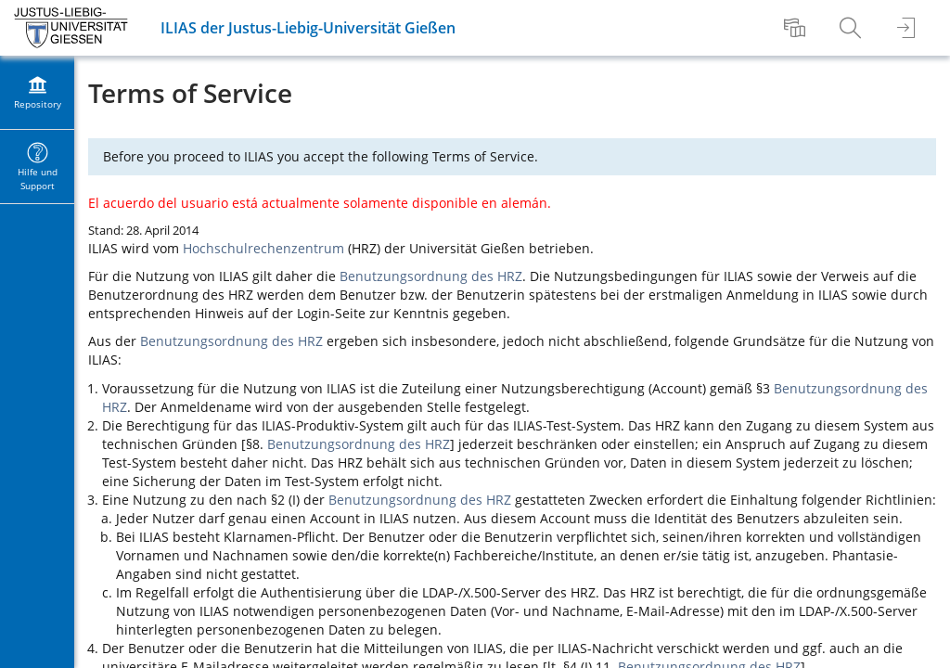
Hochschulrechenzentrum (263, 248)
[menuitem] (797, 28)
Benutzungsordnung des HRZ (431, 276)
